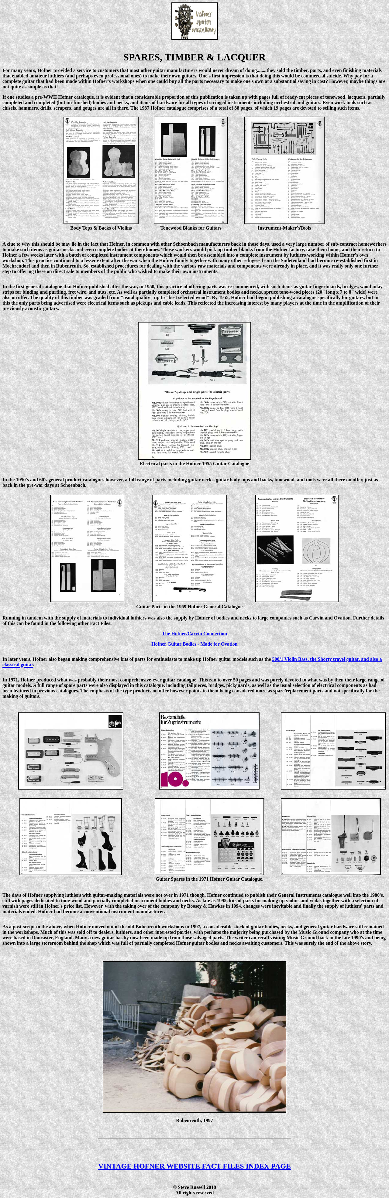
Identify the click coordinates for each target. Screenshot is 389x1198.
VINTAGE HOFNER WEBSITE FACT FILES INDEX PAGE (194, 1166)
